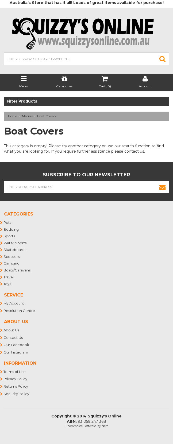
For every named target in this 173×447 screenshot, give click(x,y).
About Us (11, 330)
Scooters (12, 256)
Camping (12, 263)
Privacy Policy (15, 379)
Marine (27, 116)
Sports (9, 236)
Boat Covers (46, 116)
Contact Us (13, 337)
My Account (14, 303)
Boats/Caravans (17, 270)
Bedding (11, 229)
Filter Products (22, 101)
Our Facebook (16, 345)
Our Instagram (16, 352)
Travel (9, 277)
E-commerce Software (80, 426)
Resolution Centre (19, 310)
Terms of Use (15, 371)
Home (12, 116)
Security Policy (16, 394)
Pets (7, 222)
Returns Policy (16, 386)
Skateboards (15, 249)
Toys (7, 284)
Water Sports (15, 243)
